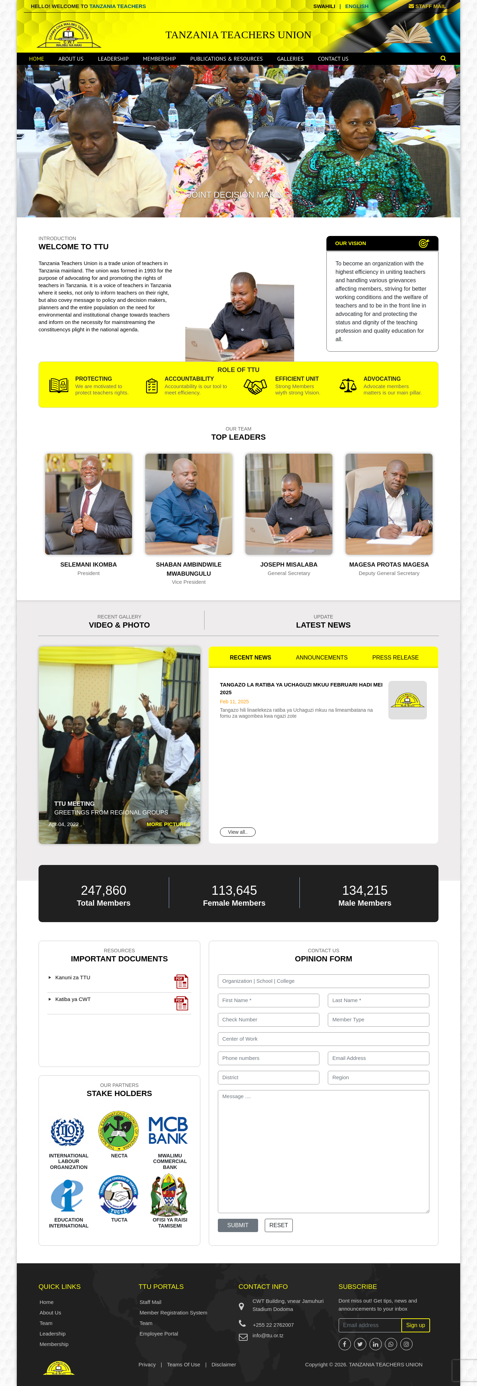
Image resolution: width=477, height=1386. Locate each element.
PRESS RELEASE (395, 658)
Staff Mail (150, 1302)
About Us (71, 58)
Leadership (113, 58)
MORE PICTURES (169, 824)
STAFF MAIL (427, 6)
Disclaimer (224, 1364)
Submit (237, 1225)
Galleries (290, 58)
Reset (278, 1225)
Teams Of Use (183, 1364)
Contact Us (333, 58)
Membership (159, 58)
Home (36, 58)
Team (46, 1323)
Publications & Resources (226, 58)
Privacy (147, 1364)
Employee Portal (159, 1334)
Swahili (324, 6)
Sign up (415, 1325)
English (357, 6)
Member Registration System (173, 1313)
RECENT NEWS (250, 658)
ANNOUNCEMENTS (322, 658)
